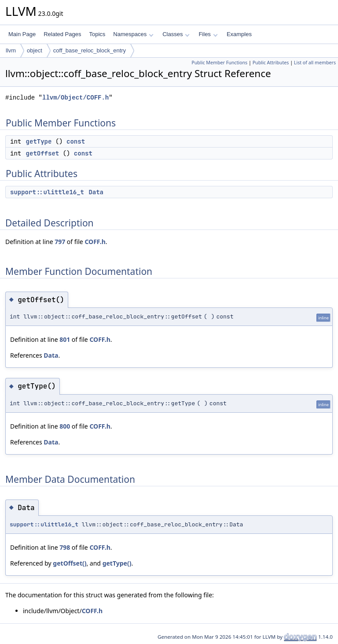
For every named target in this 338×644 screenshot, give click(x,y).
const (75, 141)
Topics (97, 34)
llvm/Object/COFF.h (75, 97)
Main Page (22, 34)
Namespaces (133, 34)
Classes (176, 34)
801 (64, 339)
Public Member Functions (219, 62)
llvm (11, 50)
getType (39, 141)
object (34, 50)
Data (95, 192)
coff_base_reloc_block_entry (89, 50)
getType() (117, 563)
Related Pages (62, 34)
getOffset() (69, 563)
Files (207, 34)
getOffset (42, 153)
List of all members (315, 62)
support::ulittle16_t (47, 192)
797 (60, 241)
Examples (239, 34)
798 (64, 547)
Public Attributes (271, 62)
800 (64, 426)
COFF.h (94, 241)
